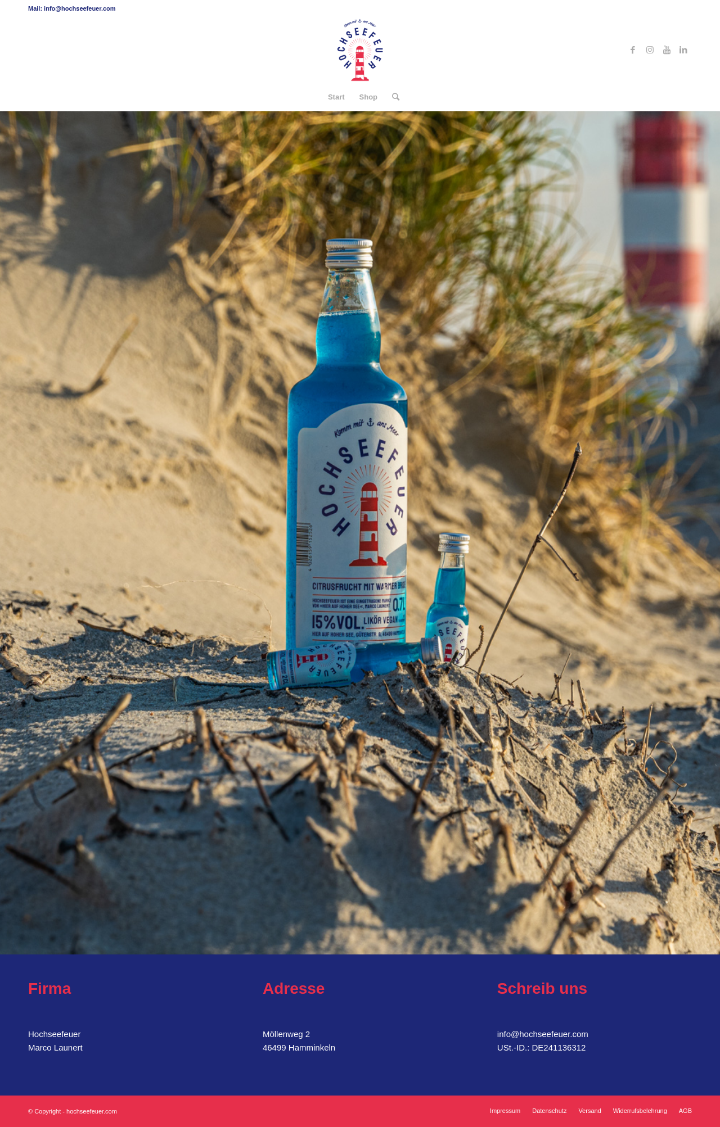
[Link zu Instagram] (649, 50)
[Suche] (392, 97)
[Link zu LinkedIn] (683, 50)
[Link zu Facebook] (632, 50)
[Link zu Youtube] (666, 50)
